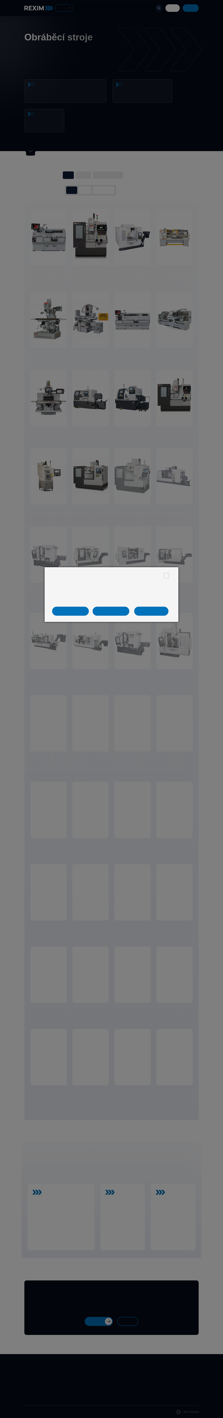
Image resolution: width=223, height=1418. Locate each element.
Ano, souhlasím (152, 611)
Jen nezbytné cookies (73, 611)
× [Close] (166, 575)
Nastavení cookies (112, 611)
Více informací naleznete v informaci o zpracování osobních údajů (111, 600)
